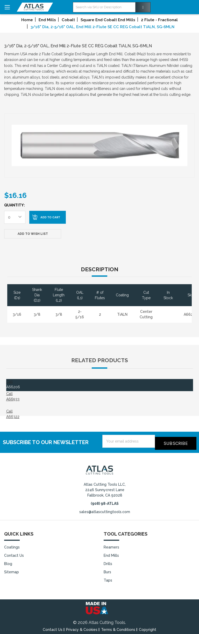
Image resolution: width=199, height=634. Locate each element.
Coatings (12, 545)
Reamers (111, 545)
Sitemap (11, 570)
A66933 (12, 399)
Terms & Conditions (118, 627)
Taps (108, 578)
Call (9, 382)
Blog (8, 562)
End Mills (111, 553)
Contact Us (14, 553)
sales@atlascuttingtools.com (104, 510)
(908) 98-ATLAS (105, 501)
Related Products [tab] (99, 360)
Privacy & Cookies (81, 627)
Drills (108, 562)
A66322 (12, 417)
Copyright (147, 627)
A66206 (13, 387)
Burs (107, 570)
